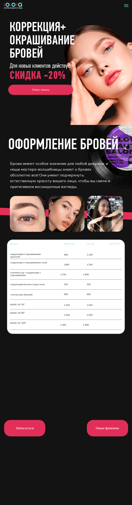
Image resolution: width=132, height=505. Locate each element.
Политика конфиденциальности (66, 482)
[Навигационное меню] (126, 5)
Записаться (25, 428)
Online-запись (40, 89)
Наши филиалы (107, 428)
